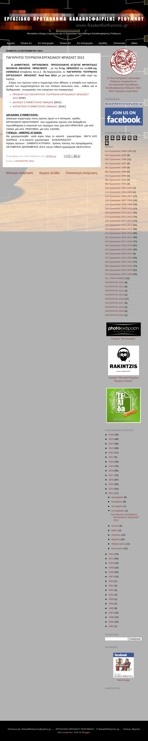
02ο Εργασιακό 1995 (115, 155)
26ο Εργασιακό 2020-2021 (118, 253)
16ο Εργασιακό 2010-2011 (118, 212)
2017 (111, 475)
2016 (111, 479)
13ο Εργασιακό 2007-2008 (118, 200)
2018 (111, 470)
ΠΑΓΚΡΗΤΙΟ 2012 (114, 282)
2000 (111, 599)
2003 (111, 585)
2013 (111, 493)
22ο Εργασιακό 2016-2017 (118, 237)
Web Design (123, 680)
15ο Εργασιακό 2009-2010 (118, 208)
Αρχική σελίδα (49, 173)
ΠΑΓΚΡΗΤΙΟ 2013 (24, 161)
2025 (111, 439)
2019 (111, 466)
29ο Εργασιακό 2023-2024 (118, 266)
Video (134, 43)
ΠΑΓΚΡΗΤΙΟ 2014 (114, 290)
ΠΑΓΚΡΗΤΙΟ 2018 (114, 307)
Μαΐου (114, 530)
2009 (111, 567)
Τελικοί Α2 (65, 43)
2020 (111, 461)
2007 (111, 576)
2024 (111, 443)
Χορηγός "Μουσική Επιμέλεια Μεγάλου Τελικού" (123, 377)
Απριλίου (116, 535)
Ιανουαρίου (117, 548)
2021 (111, 457)
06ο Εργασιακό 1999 (115, 171)
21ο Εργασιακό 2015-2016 (118, 233)
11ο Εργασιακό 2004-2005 (118, 192)
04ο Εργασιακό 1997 (115, 163)
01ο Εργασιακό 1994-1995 (118, 151)
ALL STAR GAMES (115, 278)
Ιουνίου (115, 526)
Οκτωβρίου (117, 506)
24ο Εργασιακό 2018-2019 (118, 245)
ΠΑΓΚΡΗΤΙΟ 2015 (114, 294)
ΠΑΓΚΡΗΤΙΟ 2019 (114, 311)
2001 (111, 594)
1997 (111, 612)
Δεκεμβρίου (117, 497)
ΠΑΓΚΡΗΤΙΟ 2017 (114, 303)
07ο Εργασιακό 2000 (115, 175)
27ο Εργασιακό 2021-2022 (118, 257)
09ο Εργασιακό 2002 (115, 184)
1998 (111, 608)
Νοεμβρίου (117, 501)
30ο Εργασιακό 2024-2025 (118, 270)
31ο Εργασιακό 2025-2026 (118, 274)
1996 (111, 617)
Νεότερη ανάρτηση (19, 173)
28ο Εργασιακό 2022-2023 (118, 262)
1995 (111, 621)
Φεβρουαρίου (118, 544)
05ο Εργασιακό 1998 (115, 167)
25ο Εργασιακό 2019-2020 (118, 249)
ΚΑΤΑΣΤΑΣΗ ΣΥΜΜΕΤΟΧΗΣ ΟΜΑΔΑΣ (35, 106)
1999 (111, 603)
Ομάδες (103, 43)
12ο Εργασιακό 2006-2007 (118, 196)
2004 (111, 581)
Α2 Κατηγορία (85, 43)
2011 (111, 558)
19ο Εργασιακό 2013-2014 (118, 225)
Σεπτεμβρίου (118, 510)
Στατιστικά (119, 43)
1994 (111, 626)
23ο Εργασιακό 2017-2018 (118, 241)
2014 (111, 488)
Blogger (86, 732)
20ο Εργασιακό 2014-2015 (118, 229)
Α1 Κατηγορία (46, 43)
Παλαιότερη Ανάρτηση (81, 173)
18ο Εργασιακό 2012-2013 (118, 221)
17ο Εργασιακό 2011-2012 (118, 216)
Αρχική (11, 43)
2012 (111, 554)
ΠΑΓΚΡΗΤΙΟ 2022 (114, 315)
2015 (111, 484)
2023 (111, 448)
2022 (111, 452)
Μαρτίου (116, 539)
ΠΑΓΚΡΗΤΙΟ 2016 (114, 299)
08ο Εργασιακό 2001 (115, 179)
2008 (111, 572)
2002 (111, 590)
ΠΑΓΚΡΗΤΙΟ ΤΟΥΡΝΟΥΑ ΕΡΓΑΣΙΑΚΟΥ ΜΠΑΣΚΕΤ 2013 (125, 517)
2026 (111, 434)
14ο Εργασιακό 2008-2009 (118, 204)
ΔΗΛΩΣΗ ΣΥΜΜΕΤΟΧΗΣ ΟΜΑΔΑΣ (33, 102)
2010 (111, 563)
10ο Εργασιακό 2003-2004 (118, 188)
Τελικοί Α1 (26, 43)
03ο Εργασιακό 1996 (115, 159)
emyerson (67, 732)
